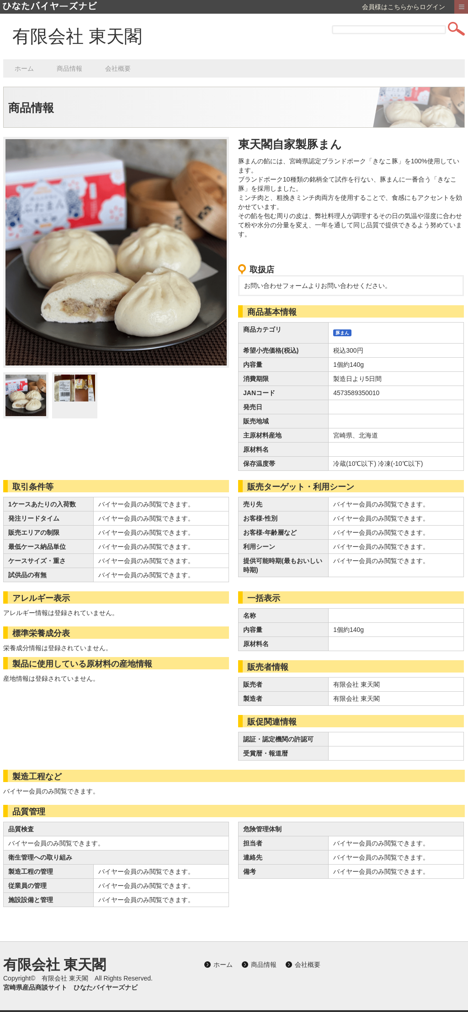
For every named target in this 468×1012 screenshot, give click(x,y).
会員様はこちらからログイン (403, 6)
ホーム (24, 68)
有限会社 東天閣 (77, 36)
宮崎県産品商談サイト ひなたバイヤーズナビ (70, 987)
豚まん (342, 332)
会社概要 (118, 68)
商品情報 (69, 68)
